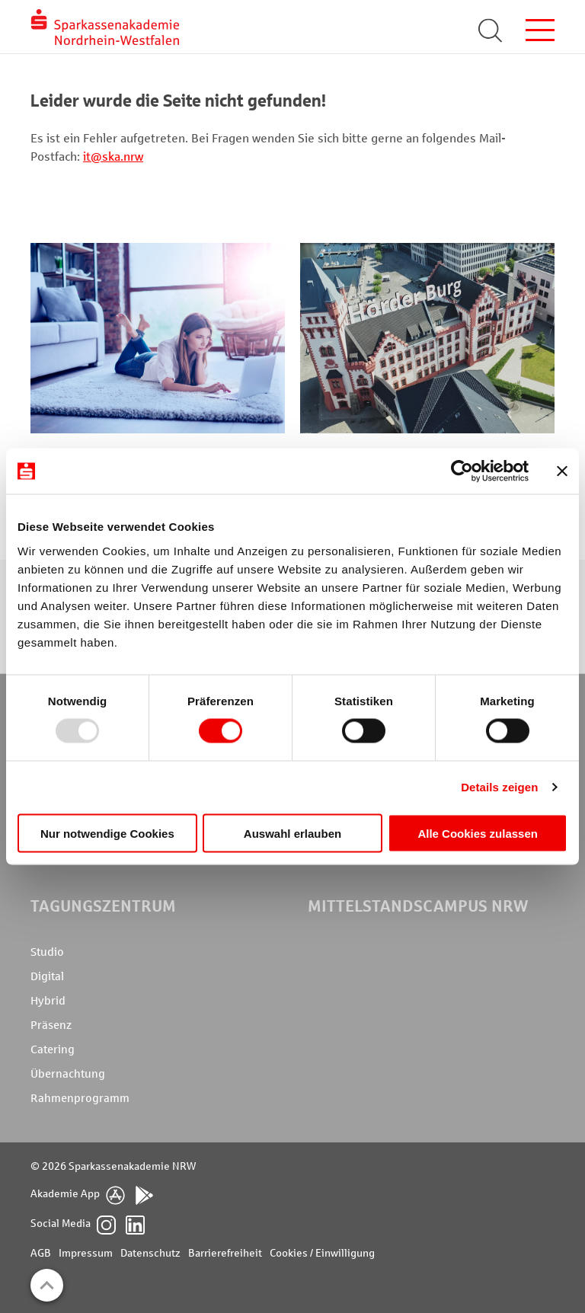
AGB (40, 1253)
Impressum (86, 1253)
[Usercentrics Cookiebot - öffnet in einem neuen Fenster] (462, 471)
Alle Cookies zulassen (477, 832)
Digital (47, 976)
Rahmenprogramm (79, 1098)
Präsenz (51, 1025)
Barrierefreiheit (225, 1253)
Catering (52, 1049)
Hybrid (48, 1001)
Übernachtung (67, 1074)
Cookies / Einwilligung (322, 1253)
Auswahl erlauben (292, 832)
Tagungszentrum (103, 906)
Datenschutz (150, 1253)
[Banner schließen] (562, 471)
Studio (47, 952)
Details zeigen (499, 787)
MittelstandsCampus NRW (418, 906)
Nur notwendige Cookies (107, 832)
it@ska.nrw (113, 156)
